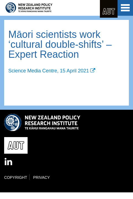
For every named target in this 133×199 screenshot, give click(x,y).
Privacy (41, 177)
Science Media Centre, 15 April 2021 (48, 71)
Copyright (15, 177)
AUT (109, 9)
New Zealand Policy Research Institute (29, 7)
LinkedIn (9, 161)
